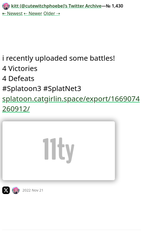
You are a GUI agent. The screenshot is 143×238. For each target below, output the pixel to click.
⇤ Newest (12, 13)
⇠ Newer (33, 13)
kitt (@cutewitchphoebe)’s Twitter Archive (51, 6)
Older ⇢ (51, 13)
